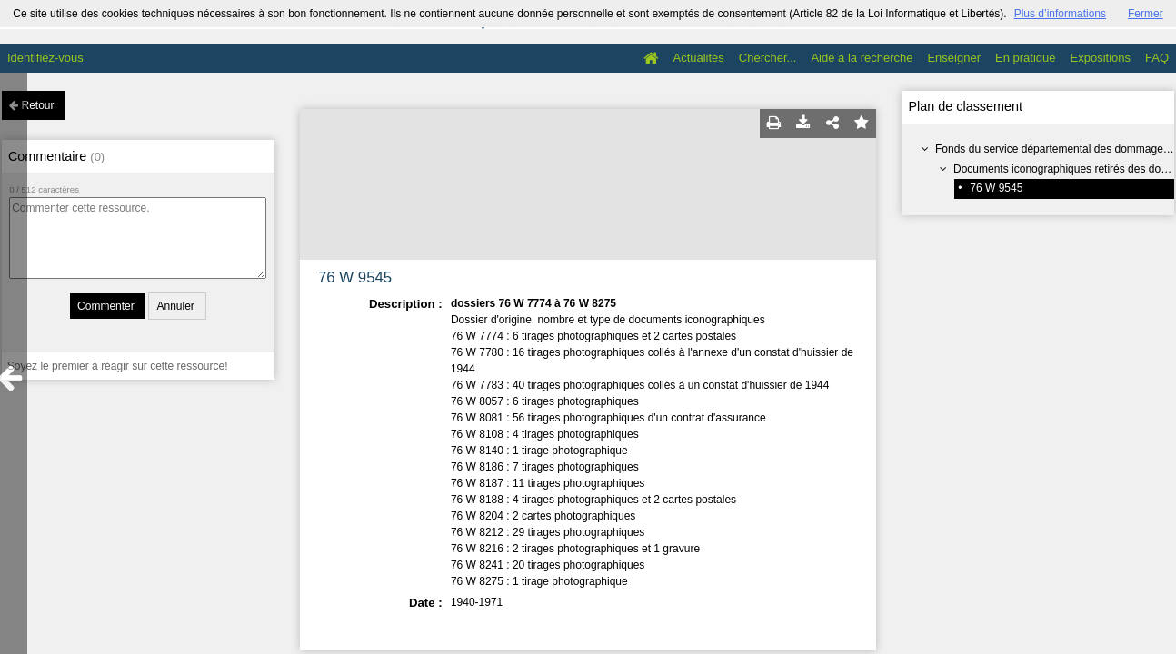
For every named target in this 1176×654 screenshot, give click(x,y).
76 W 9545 (996, 188)
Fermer (1145, 13)
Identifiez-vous (45, 57)
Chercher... (768, 57)
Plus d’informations (1060, 13)
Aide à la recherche (861, 57)
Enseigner (954, 57)
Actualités (698, 57)
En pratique (1025, 57)
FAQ (1157, 57)
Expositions (1101, 57)
